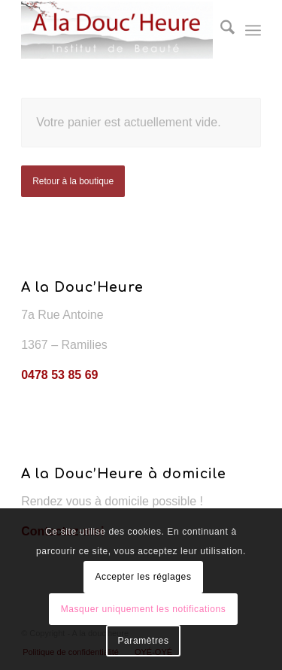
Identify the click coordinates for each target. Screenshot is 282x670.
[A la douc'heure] (117, 30)
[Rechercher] (220, 30)
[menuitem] (220, 30)
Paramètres (142, 640)
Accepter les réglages (143, 576)
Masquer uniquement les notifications (143, 609)
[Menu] (253, 30)
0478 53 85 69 (59, 374)
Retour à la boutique (73, 181)
